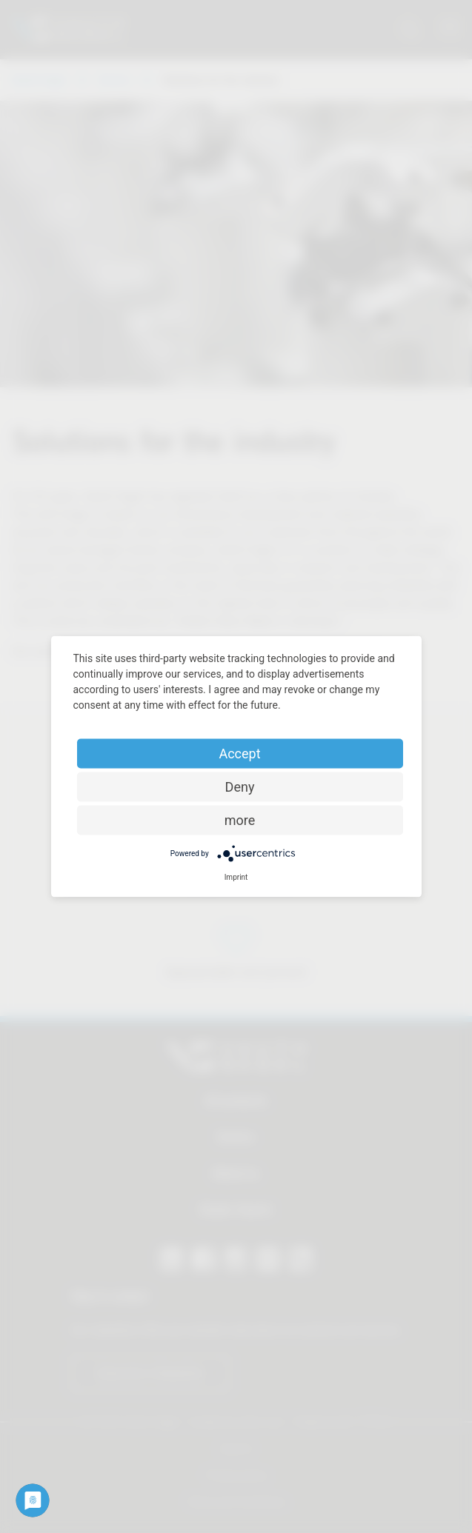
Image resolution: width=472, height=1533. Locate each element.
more (240, 820)
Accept (239, 753)
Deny (240, 787)
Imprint (236, 877)
